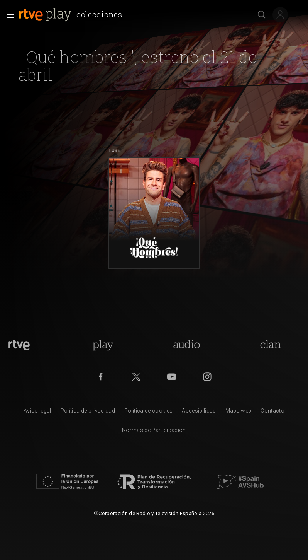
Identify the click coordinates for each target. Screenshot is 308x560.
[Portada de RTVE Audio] (186, 345)
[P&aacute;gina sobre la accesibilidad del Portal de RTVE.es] (199, 412)
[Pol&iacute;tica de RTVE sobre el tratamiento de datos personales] (88, 412)
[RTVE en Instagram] (207, 376)
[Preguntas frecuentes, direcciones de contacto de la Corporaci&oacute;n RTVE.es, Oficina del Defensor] (272, 412)
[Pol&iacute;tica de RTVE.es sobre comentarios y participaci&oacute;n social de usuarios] (154, 432)
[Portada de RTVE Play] (102, 345)
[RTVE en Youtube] (172, 376)
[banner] (72, 14)
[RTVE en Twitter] (136, 376)
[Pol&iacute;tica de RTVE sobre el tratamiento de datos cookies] (148, 412)
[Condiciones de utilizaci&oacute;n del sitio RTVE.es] (37, 412)
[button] (8, 14)
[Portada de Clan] (270, 345)
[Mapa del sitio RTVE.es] (238, 412)
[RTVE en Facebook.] (100, 376)
